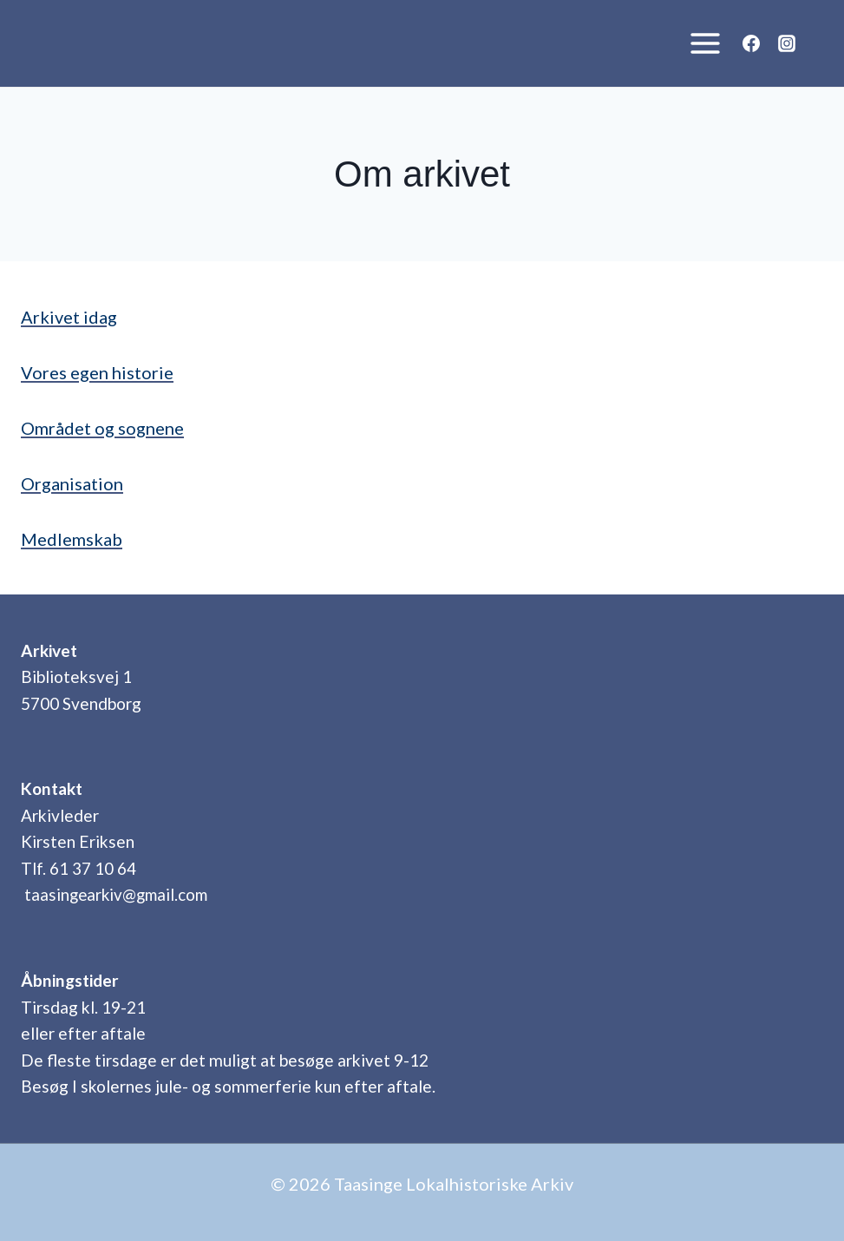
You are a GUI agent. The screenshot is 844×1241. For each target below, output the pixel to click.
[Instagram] (786, 43)
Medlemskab (71, 539)
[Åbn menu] (700, 43)
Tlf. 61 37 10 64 (78, 868)
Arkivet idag (69, 316)
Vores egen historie (97, 372)
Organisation (72, 483)
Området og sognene (102, 427)
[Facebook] (751, 43)
